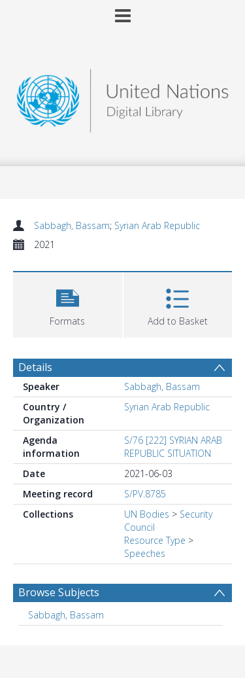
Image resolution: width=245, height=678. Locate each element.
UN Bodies (146, 514)
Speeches (144, 553)
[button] (67, 303)
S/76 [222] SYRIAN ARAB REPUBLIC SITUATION (173, 446)
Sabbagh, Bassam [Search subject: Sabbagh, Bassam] (66, 615)
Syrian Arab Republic (157, 225)
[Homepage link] (123, 97)
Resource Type (155, 540)
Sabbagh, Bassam (72, 225)
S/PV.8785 (145, 494)
